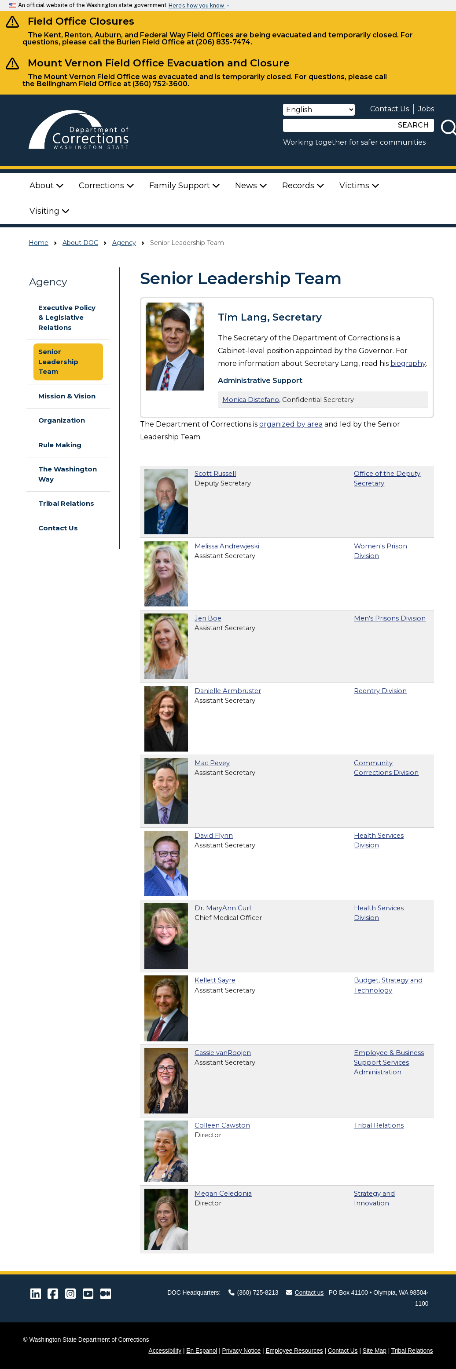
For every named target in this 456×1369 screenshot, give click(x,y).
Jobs (426, 109)
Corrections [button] (106, 185)
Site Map (374, 1350)
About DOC (80, 243)
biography (408, 363)
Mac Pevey (212, 763)
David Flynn (214, 836)
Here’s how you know (197, 5)
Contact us (305, 1292)
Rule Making (59, 445)
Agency (124, 243)
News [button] (251, 185)
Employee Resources (294, 1350)
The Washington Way (67, 474)
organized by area (291, 424)
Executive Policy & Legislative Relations (67, 317)
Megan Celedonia (223, 1193)
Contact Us (389, 109)
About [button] (46, 185)
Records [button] (303, 185)
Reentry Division (380, 691)
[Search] (338, 125)
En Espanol (201, 1350)
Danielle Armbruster (228, 691)
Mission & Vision (67, 396)
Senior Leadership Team (58, 361)
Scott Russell (215, 474)
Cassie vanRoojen (223, 1053)
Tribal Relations (66, 503)
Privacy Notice (241, 1350)
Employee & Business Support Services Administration (389, 1062)
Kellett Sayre (215, 980)
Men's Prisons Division (390, 618)
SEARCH (413, 125)
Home (38, 243)
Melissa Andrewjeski (227, 546)
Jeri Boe (208, 618)
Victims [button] (359, 185)
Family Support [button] (184, 185)
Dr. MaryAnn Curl (223, 908)
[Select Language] (319, 110)
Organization (61, 420)
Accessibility (165, 1350)
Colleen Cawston (222, 1125)
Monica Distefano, (251, 400)
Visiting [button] (49, 211)
